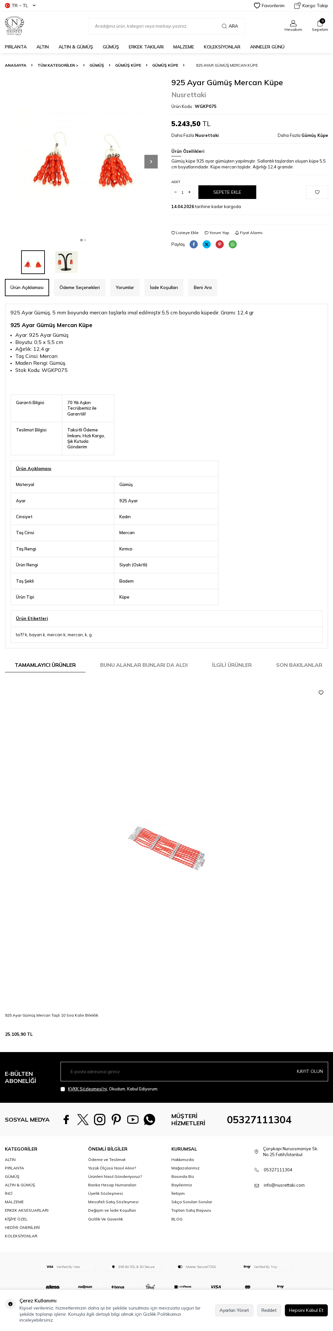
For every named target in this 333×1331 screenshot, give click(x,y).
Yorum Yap (217, 232)
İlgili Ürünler (232, 665)
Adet (175, 182)
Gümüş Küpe (128, 65)
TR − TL (20, 5)
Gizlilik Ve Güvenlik (105, 1235)
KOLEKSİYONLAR (222, 47)
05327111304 (259, 1128)
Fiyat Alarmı (248, 232)
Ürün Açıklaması (27, 287)
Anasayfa (15, 65)
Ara (230, 26)
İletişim (178, 1210)
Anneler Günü (267, 47)
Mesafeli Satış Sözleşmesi (113, 1218)
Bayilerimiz (181, 1201)
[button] (81, 240)
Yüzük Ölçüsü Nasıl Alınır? (112, 1184)
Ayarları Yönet (234, 1310)
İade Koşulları (164, 287)
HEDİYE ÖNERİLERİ (22, 1244)
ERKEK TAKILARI (146, 47)
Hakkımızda (182, 1176)
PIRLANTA (16, 47)
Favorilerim (269, 5)
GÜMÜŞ (111, 47)
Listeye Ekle (185, 232)
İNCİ (8, 1210)
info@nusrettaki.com (284, 1202)
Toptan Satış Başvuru (191, 1227)
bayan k (37, 634)
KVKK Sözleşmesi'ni (87, 1088)
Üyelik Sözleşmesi (105, 1210)
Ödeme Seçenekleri (80, 287)
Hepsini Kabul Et (306, 1310)
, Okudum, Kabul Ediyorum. (109, 1089)
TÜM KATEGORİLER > (57, 65)
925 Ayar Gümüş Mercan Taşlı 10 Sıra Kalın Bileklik (51, 1015)
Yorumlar (125, 287)
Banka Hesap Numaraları (112, 1201)
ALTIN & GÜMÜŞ (76, 47)
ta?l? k (21, 634)
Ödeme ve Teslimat (107, 1176)
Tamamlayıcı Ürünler (45, 665)
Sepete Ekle (227, 192)
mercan (75, 634)
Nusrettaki (188, 94)
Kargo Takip (311, 5)
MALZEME (183, 47)
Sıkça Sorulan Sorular (191, 1218)
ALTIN (42, 47)
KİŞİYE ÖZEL (16, 1235)
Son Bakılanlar (299, 665)
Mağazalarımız (185, 1184)
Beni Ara (203, 287)
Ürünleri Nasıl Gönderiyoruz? (115, 1193)
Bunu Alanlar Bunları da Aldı (144, 665)
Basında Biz (182, 1193)
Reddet (269, 1310)
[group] (83, 156)
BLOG (176, 1235)
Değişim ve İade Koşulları (112, 1227)
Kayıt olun (310, 1071)
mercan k (56, 634)
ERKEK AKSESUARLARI (26, 1227)
